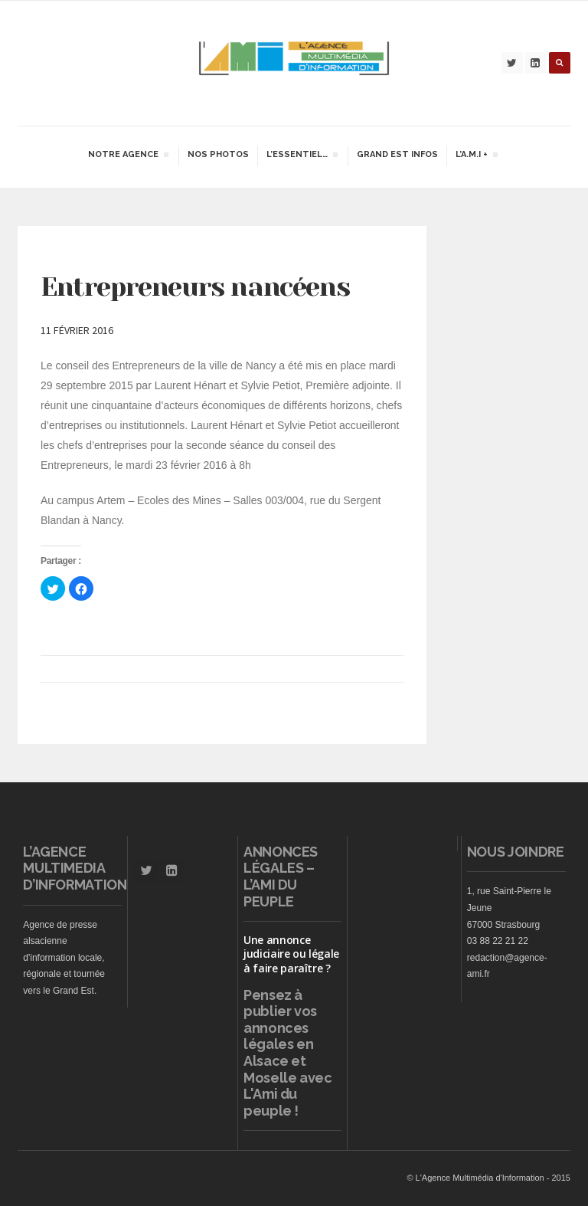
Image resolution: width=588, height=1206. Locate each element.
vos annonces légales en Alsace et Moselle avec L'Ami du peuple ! (287, 1061)
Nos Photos (218, 154)
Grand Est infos (397, 154)
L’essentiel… (302, 156)
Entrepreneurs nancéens (195, 286)
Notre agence (127, 156)
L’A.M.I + (476, 156)
